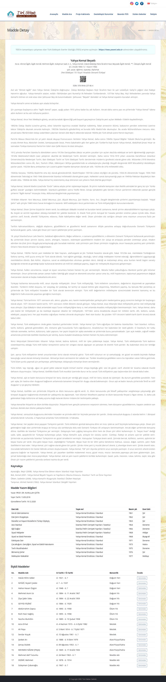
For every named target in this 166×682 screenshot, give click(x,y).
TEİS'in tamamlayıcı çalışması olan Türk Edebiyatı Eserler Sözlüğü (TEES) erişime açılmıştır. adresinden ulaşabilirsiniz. (82, 49)
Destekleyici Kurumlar (103, 14)
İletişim (153, 14)
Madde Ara (67, 14)
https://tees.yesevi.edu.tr (111, 49)
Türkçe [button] (152, 3)
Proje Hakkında (83, 14)
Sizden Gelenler (139, 14)
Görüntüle (142, 578)
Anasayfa (54, 14)
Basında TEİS (122, 14)
